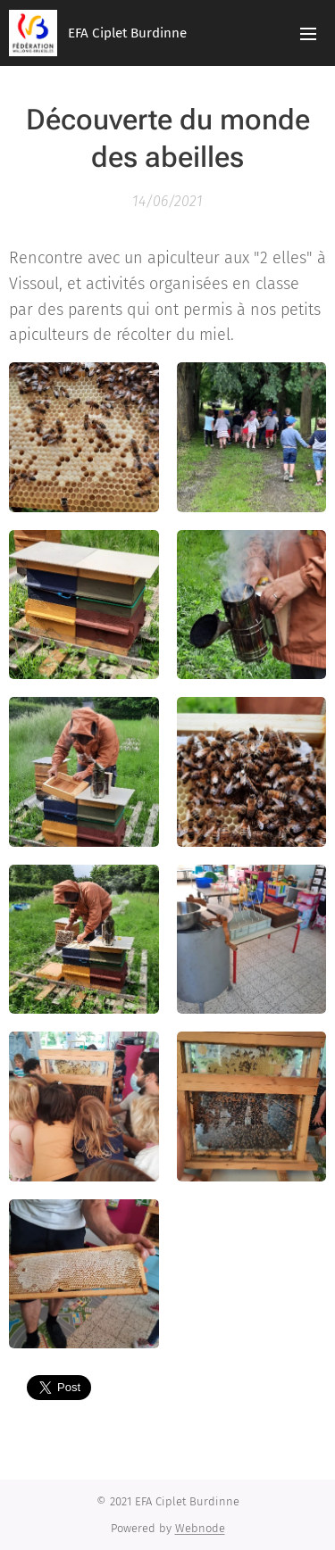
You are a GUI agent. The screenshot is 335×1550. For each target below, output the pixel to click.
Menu (308, 34)
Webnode (200, 1528)
